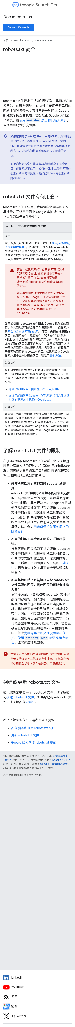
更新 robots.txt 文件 (25, 735)
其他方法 (55, 355)
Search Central (41, 5)
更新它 (30, 702)
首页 (5, 40)
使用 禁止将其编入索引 (43, 120)
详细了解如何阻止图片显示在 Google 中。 (35, 389)
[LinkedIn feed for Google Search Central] (37, 977)
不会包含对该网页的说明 (23, 331)
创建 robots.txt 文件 (20, 697)
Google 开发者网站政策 (54, 763)
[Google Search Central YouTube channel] (37, 987)
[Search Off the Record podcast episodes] (37, 1006)
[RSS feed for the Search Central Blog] (37, 997)
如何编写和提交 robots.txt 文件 (33, 728)
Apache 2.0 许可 (61, 759)
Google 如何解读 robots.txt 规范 (33, 742)
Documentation (17, 16)
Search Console (18, 27)
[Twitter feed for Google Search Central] (37, 1016)
